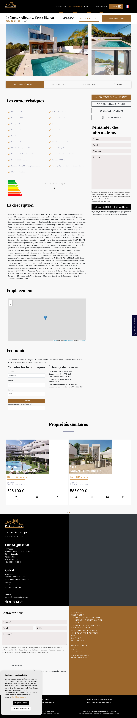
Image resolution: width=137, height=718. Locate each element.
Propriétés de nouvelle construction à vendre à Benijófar (99, 711)
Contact (88, 7)
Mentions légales (79, 645)
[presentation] (13, 658)
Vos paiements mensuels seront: (20, 404)
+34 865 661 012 (12, 559)
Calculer (27, 401)
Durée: (10, 390)
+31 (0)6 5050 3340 (13, 562)
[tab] (47, 101)
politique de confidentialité (101, 197)
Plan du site (76, 651)
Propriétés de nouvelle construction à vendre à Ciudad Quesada (99, 713)
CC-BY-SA (82, 340)
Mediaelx (84, 657)
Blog (73, 635)
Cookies (74, 649)
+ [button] (10, 301)
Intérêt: (10, 381)
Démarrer (61, 7)
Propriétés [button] (75, 7)
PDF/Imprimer (111, 117)
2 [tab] (69, 512)
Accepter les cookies (20, 703)
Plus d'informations (19, 697)
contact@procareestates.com (16, 597)
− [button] (10, 304)
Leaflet (55, 340)
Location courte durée (88, 625)
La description (59, 84)
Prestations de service (84, 630)
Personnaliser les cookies (21, 709)
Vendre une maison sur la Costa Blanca (99, 702)
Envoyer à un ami (111, 110)
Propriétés (77, 615)
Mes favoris (101, 7)
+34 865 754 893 (12, 585)
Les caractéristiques (24, 84)
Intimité (74, 647)
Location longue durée (88, 617)
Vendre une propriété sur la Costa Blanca (99, 699)
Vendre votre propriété (85, 633)
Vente (78, 623)
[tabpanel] (100, 472)
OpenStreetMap (68, 340)
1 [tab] (67, 512)
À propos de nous (81, 628)
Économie (118, 84)
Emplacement (90, 84)
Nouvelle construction (89, 620)
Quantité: (11, 371)
